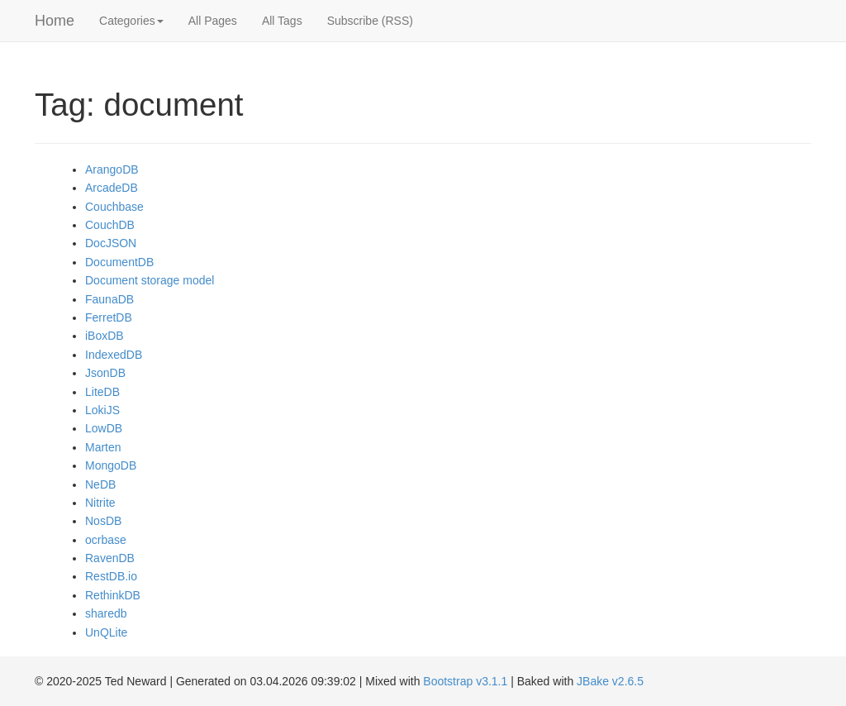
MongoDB (110, 465)
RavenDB (110, 558)
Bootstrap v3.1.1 (465, 681)
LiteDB (102, 391)
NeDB (100, 484)
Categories (131, 20)
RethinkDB (112, 595)
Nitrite (100, 502)
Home (54, 20)
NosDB (103, 520)
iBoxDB (104, 335)
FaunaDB (109, 299)
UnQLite (106, 632)
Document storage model (149, 280)
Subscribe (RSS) (370, 20)
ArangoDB (112, 169)
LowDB (103, 428)
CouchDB (110, 224)
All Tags (282, 20)
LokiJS (102, 410)
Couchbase (114, 206)
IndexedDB (113, 354)
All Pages (212, 20)
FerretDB (108, 317)
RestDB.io (111, 576)
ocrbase (105, 539)
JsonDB (105, 372)
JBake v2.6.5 (610, 681)
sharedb (106, 613)
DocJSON (110, 243)
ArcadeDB (111, 187)
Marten (103, 447)
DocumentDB (119, 262)
